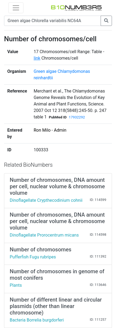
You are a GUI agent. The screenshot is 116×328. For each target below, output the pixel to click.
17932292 (77, 117)
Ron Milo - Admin (50, 130)
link (37, 58)
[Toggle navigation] (15, 7)
